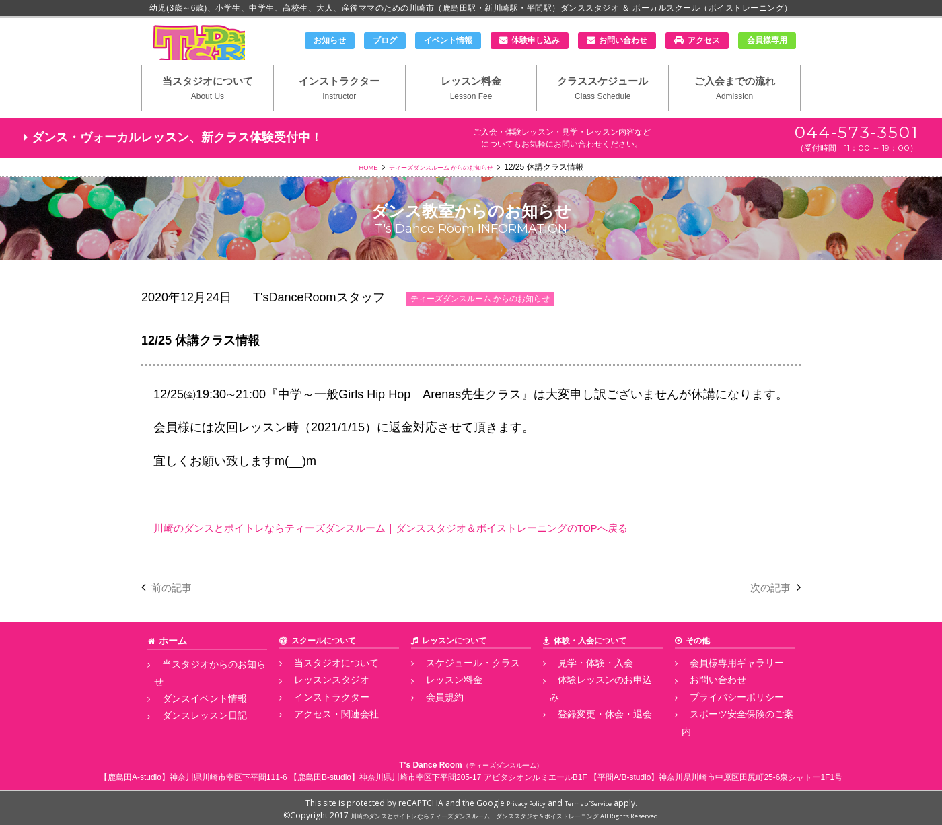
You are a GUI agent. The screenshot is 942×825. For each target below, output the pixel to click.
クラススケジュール (602, 108)
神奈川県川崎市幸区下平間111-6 (228, 774)
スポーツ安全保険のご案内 (730, 729)
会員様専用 (767, 40)
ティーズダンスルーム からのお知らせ (443, 189)
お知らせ (330, 40)
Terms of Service (594, 799)
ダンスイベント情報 (190, 700)
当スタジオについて (207, 108)
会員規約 (434, 714)
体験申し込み (535, 40)
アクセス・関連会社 (322, 729)
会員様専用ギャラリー (722, 684)
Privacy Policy (518, 799)
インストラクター (339, 108)
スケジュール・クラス (458, 684)
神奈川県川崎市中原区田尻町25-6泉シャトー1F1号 (750, 774)
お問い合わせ (623, 40)
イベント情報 (448, 40)
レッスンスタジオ (318, 700)
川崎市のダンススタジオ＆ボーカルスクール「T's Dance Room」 (212, 52)
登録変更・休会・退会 (590, 714)
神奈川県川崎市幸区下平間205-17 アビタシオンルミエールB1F (473, 774)
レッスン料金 (471, 108)
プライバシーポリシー (722, 714)
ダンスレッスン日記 (190, 714)
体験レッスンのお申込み (594, 700)
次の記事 (766, 609)
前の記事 (175, 609)
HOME (351, 189)
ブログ (385, 40)
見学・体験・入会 (582, 684)
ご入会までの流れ (734, 108)
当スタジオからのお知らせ (202, 684)
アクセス (704, 40)
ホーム (171, 663)
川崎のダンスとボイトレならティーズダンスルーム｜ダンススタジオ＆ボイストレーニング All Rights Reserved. (505, 812)
